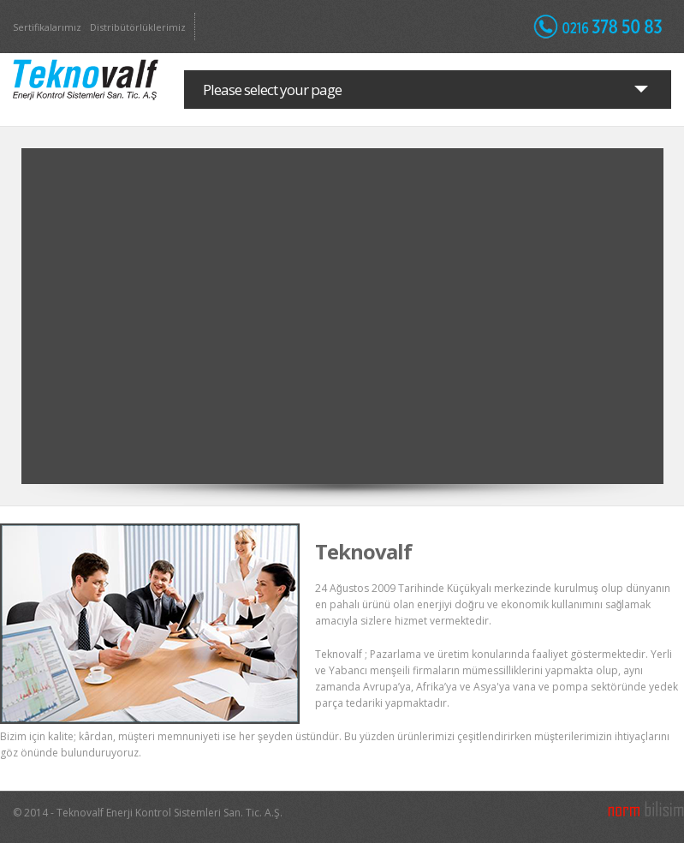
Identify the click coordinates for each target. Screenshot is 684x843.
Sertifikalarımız (47, 27)
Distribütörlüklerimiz (138, 27)
